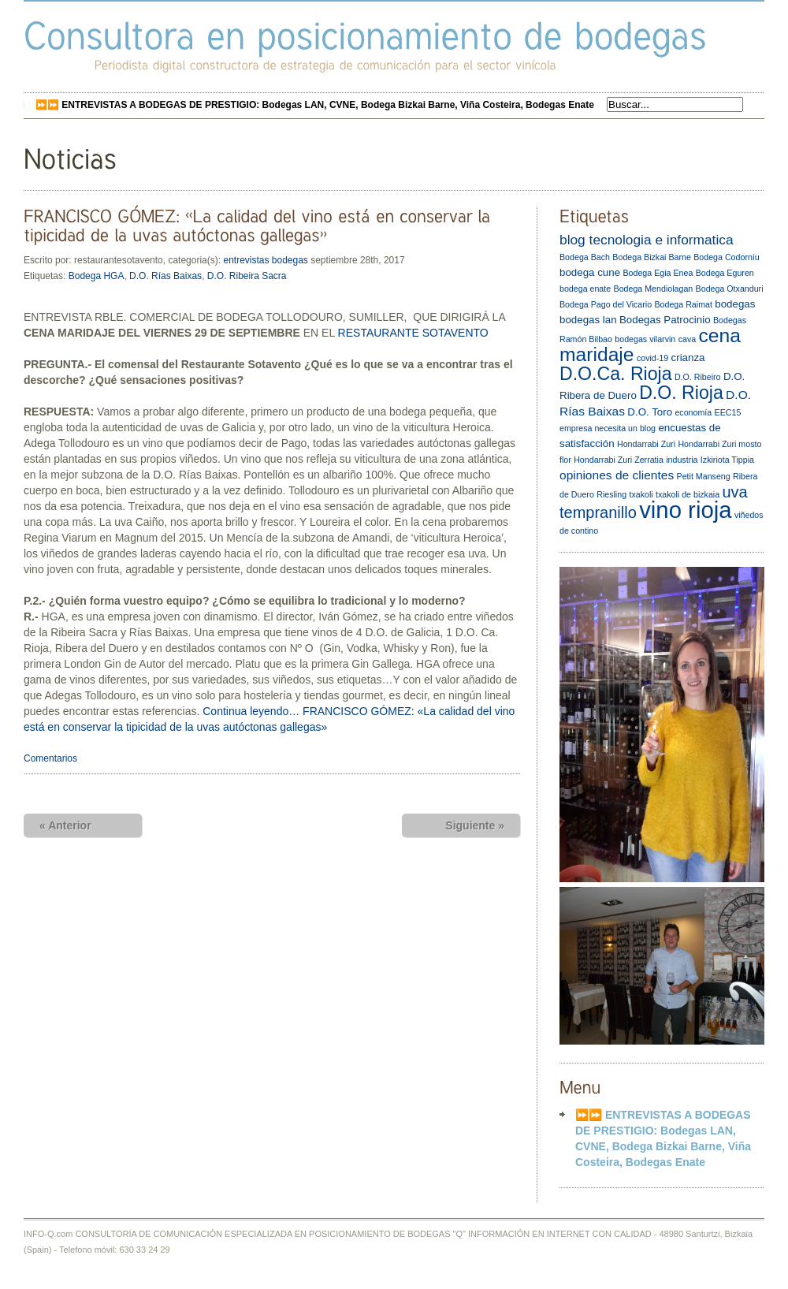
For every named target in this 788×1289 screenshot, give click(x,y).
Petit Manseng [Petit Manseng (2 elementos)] (703, 476)
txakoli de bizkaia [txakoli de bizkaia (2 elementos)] (687, 494)
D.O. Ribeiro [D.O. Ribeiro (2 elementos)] (698, 377)
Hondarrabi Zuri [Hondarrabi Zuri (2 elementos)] (646, 444)
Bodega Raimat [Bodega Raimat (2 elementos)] (683, 304)
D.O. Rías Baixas (165, 275)
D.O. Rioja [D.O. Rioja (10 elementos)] (681, 392)
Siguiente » (474, 825)
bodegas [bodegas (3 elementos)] (735, 304)
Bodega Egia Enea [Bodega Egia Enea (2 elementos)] (658, 273)
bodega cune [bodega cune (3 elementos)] (589, 272)
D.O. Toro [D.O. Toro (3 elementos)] (649, 412)
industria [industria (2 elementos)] (681, 459)
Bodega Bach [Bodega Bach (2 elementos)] (584, 257)
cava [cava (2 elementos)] (687, 339)
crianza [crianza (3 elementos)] (688, 357)
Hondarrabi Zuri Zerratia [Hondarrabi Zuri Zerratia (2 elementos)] (618, 459)
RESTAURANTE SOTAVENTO (413, 332)
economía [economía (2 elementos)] (693, 412)
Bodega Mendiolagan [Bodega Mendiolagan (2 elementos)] (653, 288)
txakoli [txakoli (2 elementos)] (640, 494)
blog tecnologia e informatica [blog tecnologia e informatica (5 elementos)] (646, 240)
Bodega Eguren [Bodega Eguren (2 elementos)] (725, 273)
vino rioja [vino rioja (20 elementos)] (685, 510)
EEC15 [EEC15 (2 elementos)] (728, 412)
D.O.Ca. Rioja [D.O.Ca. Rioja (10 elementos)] (615, 373)
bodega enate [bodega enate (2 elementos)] (585, 288)
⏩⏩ (314, 104)
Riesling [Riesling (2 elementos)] (611, 494)
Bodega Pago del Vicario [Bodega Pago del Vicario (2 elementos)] (605, 304)
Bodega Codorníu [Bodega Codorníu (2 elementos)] (726, 257)
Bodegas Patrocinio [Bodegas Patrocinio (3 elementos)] (665, 320)
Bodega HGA (97, 275)
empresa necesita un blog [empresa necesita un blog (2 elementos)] (607, 428)
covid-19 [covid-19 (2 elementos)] (652, 358)
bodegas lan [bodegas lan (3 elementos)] (588, 320)
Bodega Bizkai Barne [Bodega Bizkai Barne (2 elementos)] (651, 257)
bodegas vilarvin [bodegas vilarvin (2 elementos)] (645, 339)
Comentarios (50, 758)
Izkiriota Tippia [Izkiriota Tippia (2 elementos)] (727, 459)
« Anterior (65, 825)
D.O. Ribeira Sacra (247, 275)
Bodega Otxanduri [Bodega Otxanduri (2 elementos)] (730, 288)
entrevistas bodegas (265, 260)
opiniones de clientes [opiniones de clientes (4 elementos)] (616, 475)
